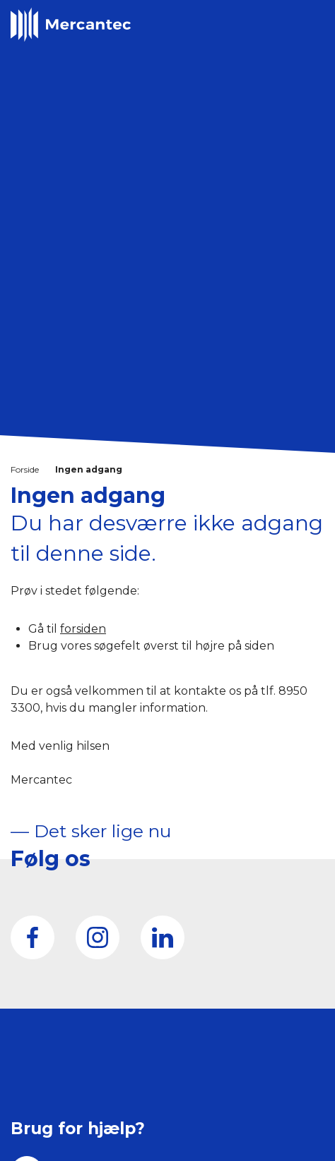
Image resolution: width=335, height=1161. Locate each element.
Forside (25, 469)
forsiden (83, 629)
